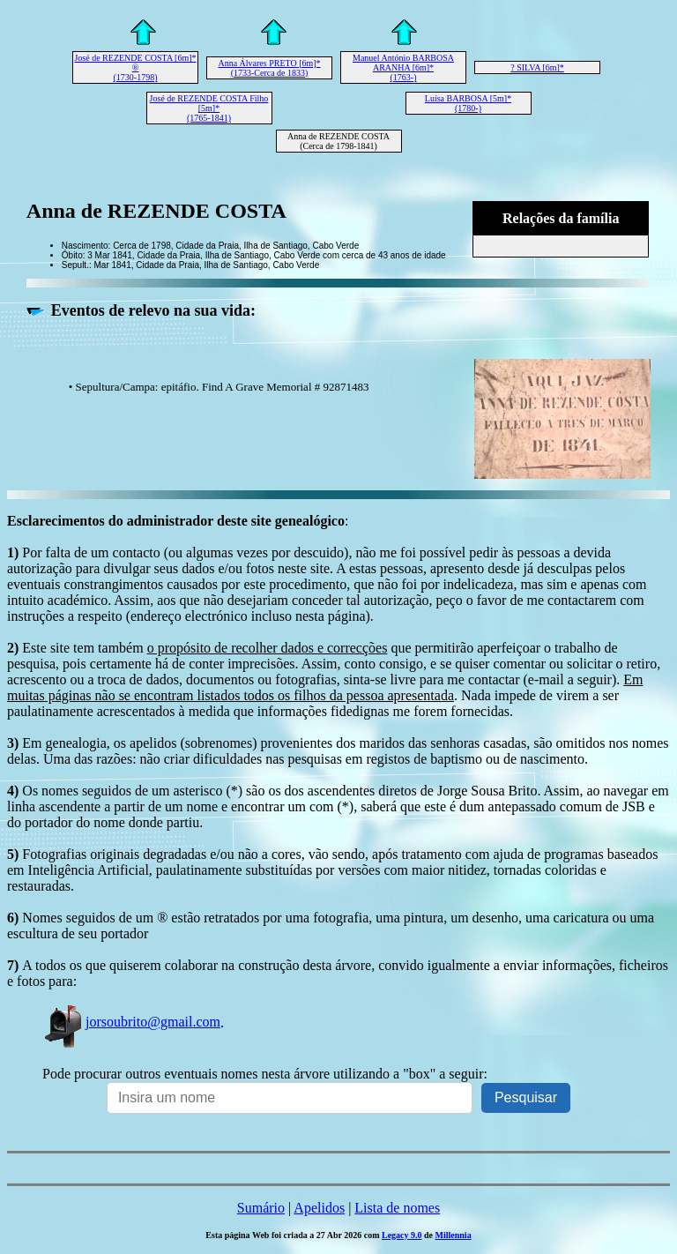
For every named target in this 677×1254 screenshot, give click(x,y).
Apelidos (319, 1207)
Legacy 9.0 (402, 1235)
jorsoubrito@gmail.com (131, 1021)
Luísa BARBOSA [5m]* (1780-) (468, 103)
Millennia (453, 1235)
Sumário (261, 1207)
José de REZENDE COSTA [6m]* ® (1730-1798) (135, 67)
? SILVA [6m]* (537, 67)
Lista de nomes (397, 1207)
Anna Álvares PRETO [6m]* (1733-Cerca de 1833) (269, 68)
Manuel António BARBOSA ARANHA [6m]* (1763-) (403, 67)
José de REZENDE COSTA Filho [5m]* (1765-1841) (209, 108)
